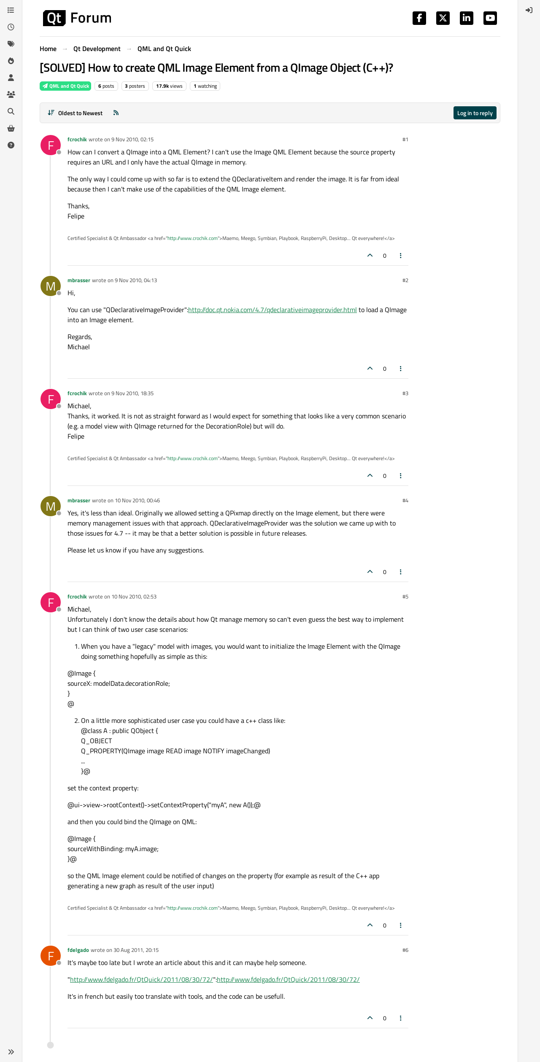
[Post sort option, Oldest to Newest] (74, 112)
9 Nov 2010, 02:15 (132, 139)
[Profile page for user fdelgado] (50, 956)
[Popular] (11, 60)
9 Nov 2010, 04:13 (136, 280)
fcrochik (77, 139)
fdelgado (78, 950)
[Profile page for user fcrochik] (50, 145)
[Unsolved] (11, 145)
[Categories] (11, 10)
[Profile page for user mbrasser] (50, 286)
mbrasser (79, 280)
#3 (405, 393)
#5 (405, 596)
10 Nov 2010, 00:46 (137, 500)
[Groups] (11, 94)
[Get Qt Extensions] (11, 128)
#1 (405, 139)
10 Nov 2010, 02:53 (134, 596)
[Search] (11, 111)
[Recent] (11, 27)
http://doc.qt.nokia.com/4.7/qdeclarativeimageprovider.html (272, 310)
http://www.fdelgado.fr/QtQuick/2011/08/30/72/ (141, 979)
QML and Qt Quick (65, 86)
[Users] (11, 77)
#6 (405, 950)
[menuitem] (529, 10)
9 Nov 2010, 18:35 (132, 393)
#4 (405, 500)
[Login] (529, 10)
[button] (11, 1052)
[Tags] (11, 44)
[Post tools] (401, 255)
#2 (405, 280)
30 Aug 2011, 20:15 (136, 950)
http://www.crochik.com (192, 238)
